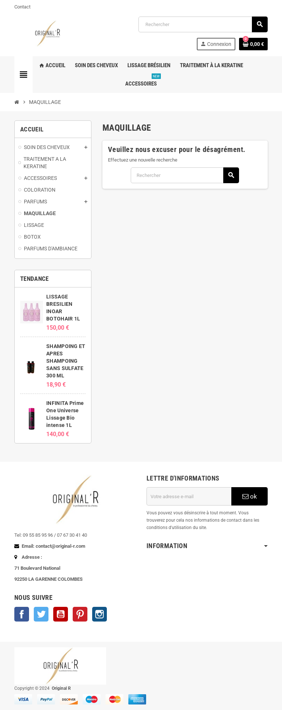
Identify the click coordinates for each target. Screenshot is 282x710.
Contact (22, 7)
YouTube (60, 614)
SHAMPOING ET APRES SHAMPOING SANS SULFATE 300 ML (65, 360)
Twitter (41, 614)
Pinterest (80, 614)
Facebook (21, 614)
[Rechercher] (202, 24)
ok (249, 496)
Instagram (99, 614)
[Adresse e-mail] (189, 496)
